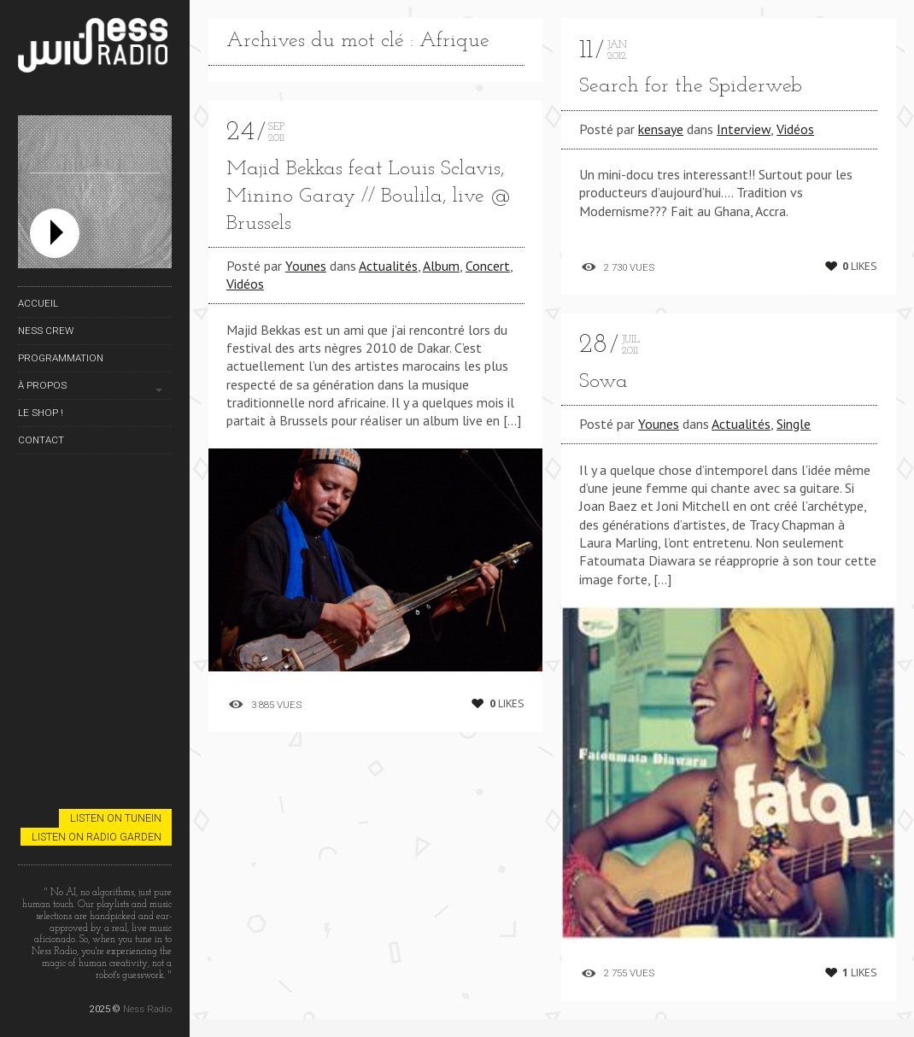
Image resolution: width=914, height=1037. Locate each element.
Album (441, 265)
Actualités (388, 265)
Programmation (60, 358)
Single (793, 423)
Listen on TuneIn (115, 817)
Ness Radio (147, 1009)
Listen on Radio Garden (96, 836)
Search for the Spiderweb (690, 86)
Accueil (38, 303)
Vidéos (245, 283)
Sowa (603, 382)
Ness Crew (45, 331)
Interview (743, 129)
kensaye (660, 129)
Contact (41, 440)
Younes (305, 265)
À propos (42, 385)
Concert (488, 265)
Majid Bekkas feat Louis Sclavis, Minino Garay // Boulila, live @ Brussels (368, 196)
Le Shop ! (40, 413)
